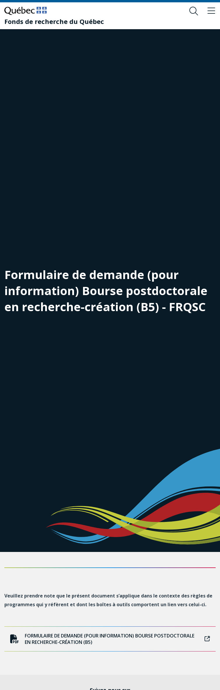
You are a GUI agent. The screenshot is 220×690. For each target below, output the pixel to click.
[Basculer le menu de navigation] (211, 11)
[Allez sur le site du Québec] (25, 11)
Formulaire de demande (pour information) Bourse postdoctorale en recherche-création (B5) (110, 638)
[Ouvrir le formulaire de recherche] (193, 11)
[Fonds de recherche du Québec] (54, 21)
